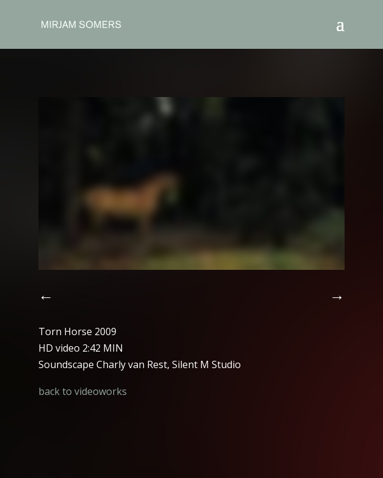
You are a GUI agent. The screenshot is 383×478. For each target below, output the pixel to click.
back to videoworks (82, 391)
